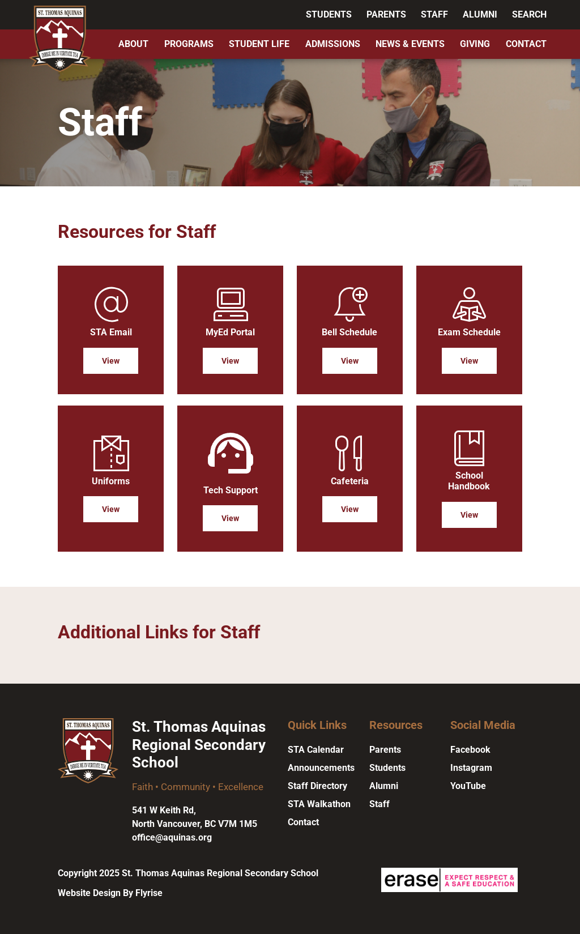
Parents (386, 14)
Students (329, 14)
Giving (475, 44)
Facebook (470, 749)
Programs (189, 44)
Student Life (259, 44)
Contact (526, 44)
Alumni (480, 14)
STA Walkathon (319, 804)
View (111, 360)
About (133, 44)
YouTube (468, 786)
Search (529, 14)
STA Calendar (316, 749)
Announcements (321, 767)
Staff (434, 14)
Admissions (332, 44)
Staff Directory (317, 786)
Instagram (471, 767)
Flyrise (149, 893)
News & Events (410, 44)
